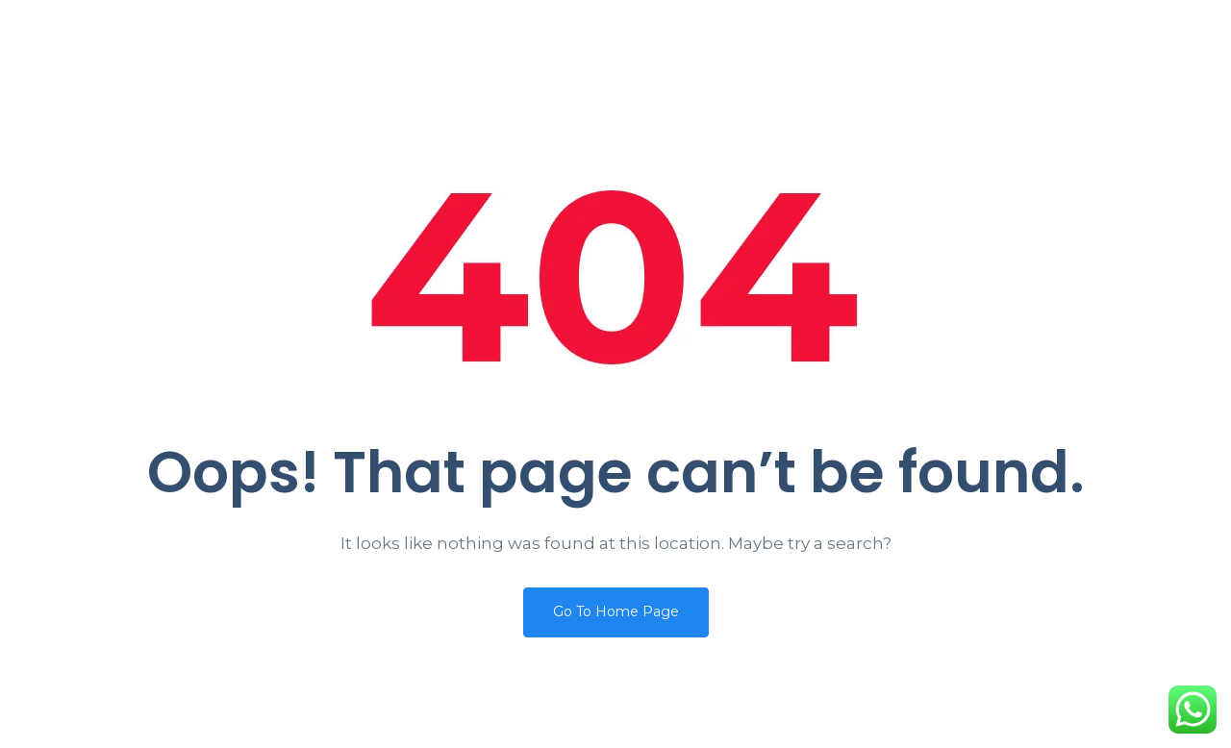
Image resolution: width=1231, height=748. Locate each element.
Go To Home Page (616, 611)
